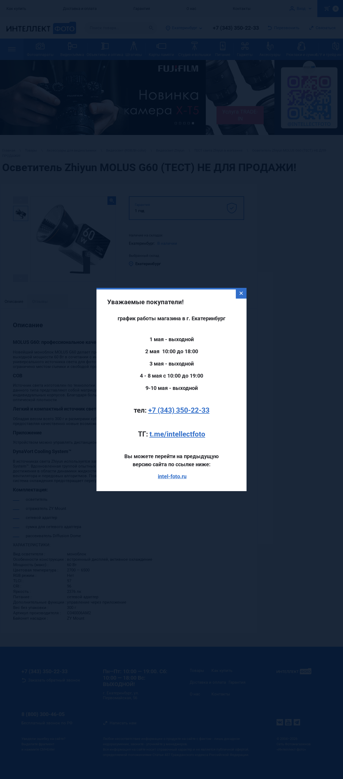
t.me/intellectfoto (177, 417)
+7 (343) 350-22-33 (179, 393)
